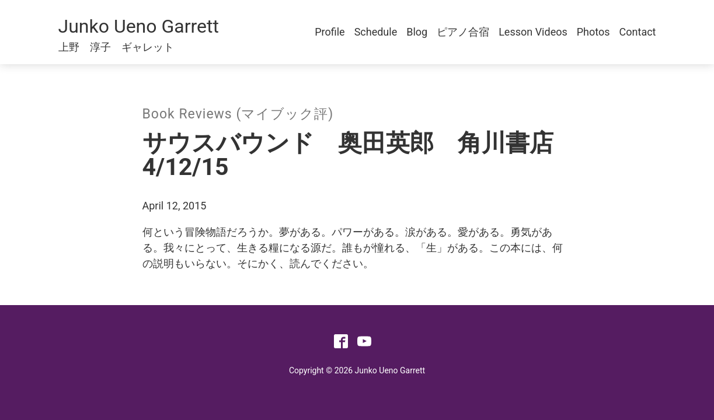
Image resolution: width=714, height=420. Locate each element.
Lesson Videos (533, 32)
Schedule (376, 32)
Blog (416, 32)
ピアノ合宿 (463, 32)
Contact (637, 32)
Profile (329, 32)
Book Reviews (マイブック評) (238, 114)
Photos (593, 32)
